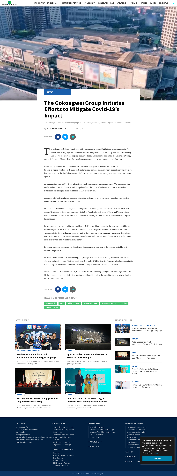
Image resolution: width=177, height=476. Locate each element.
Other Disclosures (96, 435)
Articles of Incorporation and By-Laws (30, 440)
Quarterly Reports (133, 435)
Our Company (21, 423)
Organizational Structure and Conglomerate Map (34, 437)
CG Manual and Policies (61, 463)
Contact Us (130, 457)
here (157, 453)
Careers (129, 452)
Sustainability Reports (135, 440)
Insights (135, 382)
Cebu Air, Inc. (57, 432)
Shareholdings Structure (136, 429)
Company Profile (22, 427)
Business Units (58, 423)
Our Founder (20, 432)
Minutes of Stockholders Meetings (102, 432)
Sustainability (95, 442)
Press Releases (95, 437)
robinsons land (73, 303)
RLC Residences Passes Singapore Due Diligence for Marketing (37, 400)
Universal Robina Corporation (63, 427)
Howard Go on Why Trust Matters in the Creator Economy (147, 386)
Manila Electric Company (62, 442)
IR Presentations (133, 444)
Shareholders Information (136, 432)
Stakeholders (58, 460)
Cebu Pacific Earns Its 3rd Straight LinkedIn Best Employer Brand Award (87, 400)
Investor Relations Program (137, 427)
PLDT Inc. (56, 440)
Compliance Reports (60, 465)
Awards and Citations (24, 442)
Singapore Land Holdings (62, 444)
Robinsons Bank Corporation (63, 435)
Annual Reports (132, 437)
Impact (50, 92)
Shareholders (58, 458)
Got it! (157, 458)
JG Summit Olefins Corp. (62, 437)
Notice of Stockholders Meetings (102, 429)
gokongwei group (90, 303)
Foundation (93, 446)
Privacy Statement (133, 461)
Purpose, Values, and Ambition (27, 429)
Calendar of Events (134, 447)
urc (61, 303)
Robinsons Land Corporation (63, 429)
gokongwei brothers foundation (114, 303)
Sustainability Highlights (28, 350)
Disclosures (94, 423)
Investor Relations (134, 423)
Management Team (23, 435)
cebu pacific (51, 303)
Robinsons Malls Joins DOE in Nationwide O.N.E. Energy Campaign (36, 356)
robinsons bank (52, 307)
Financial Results (133, 442)
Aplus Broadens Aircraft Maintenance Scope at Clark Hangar (87, 356)
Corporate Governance (62, 449)
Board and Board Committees (64, 455)
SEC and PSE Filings (97, 427)
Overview (56, 453)
